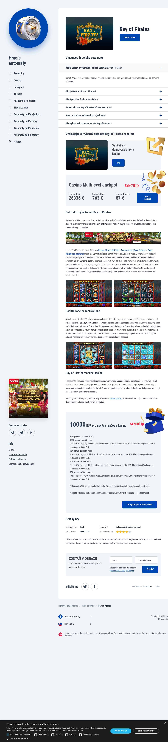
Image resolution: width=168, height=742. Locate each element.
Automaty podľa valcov (26, 134)
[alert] (84, 731)
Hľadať (15, 141)
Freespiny (19, 73)
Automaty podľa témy (25, 121)
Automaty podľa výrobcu (27, 114)
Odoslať (150, 569)
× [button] (165, 723)
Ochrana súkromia (17, 459)
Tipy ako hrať (21, 107)
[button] (56, 738)
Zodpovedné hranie (18, 454)
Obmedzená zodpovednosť (21, 463)
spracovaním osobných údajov (122, 570)
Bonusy (18, 80)
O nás (11, 449)
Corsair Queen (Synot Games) (133, 250)
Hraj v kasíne (129, 37)
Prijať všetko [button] (121, 731)
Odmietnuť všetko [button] (146, 731)
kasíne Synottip (116, 398)
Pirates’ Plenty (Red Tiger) (109, 250)
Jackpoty (19, 87)
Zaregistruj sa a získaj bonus (139, 504)
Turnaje (18, 93)
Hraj (118, 163)
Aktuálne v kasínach (25, 100)
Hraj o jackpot (147, 197)
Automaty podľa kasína (26, 128)
